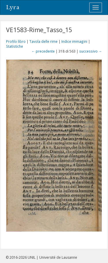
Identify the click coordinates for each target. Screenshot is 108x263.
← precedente (43, 51)
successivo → (90, 51)
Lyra (13, 7)
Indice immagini (74, 41)
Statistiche (14, 46)
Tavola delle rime (43, 41)
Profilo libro (16, 41)
